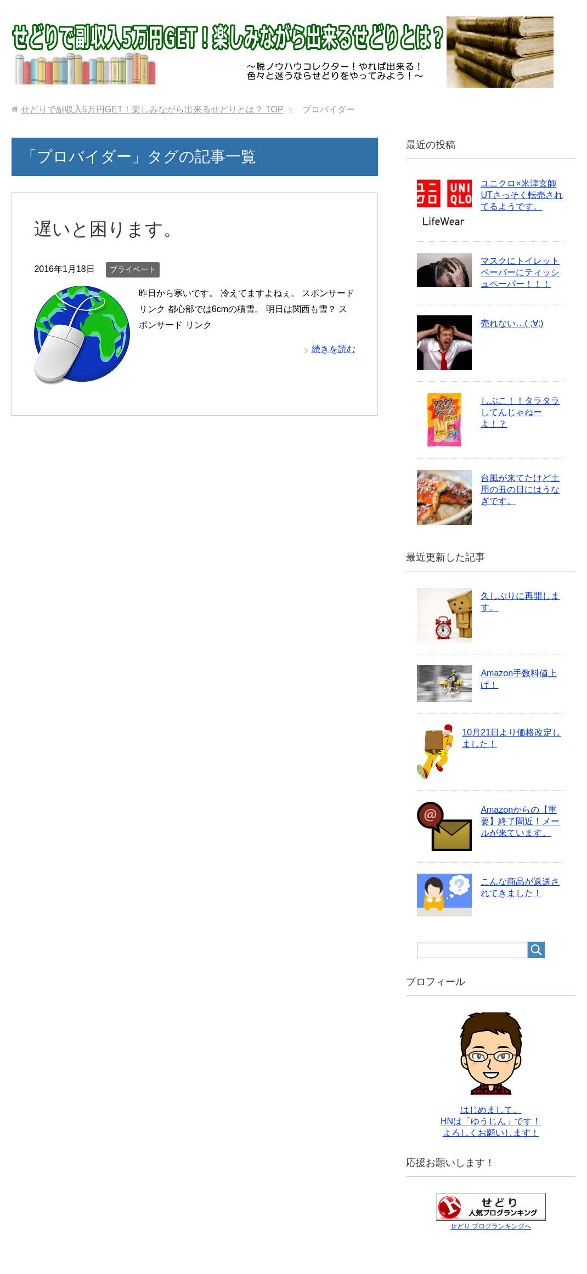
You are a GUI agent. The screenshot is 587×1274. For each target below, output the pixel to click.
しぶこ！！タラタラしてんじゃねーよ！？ (520, 412)
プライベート (133, 269)
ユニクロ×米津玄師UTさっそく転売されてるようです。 (521, 195)
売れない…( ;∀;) (512, 323)
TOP (152, 109)
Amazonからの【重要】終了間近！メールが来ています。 (520, 821)
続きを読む (333, 349)
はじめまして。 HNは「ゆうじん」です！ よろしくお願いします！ (491, 1121)
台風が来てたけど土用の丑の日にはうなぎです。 (520, 489)
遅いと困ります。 (110, 228)
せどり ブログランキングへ (490, 1226)
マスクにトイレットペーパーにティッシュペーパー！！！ (520, 272)
